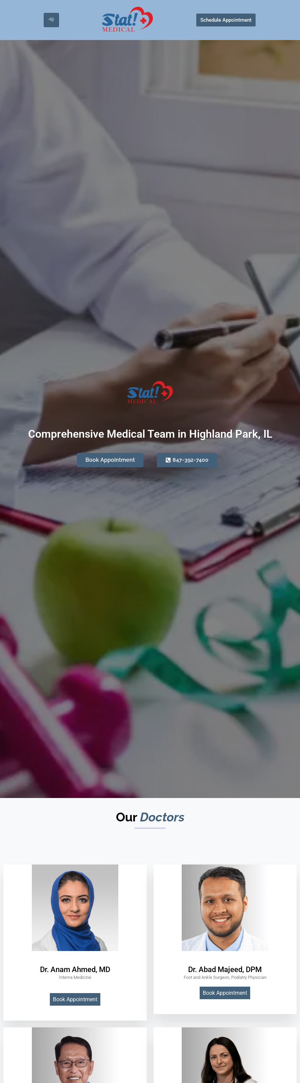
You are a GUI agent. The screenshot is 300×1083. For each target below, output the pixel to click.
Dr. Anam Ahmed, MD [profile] (75, 969)
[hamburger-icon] (51, 20)
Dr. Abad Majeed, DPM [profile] (225, 969)
